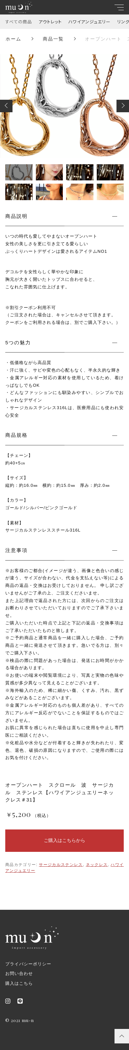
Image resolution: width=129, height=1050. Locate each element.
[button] (6, 106)
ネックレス (97, 864)
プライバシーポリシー (28, 963)
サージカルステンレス (61, 864)
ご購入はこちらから (64, 840)
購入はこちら (19, 983)
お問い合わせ (19, 973)
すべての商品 (18, 21)
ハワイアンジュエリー (89, 21)
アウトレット (50, 21)
